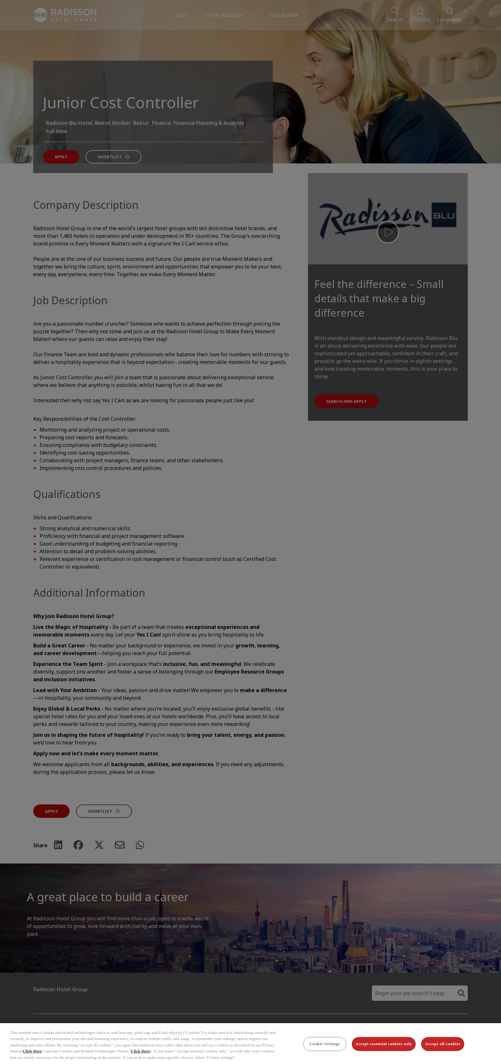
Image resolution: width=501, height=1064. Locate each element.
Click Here (32, 1056)
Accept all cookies (442, 1048)
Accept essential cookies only (383, 1048)
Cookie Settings (324, 1048)
